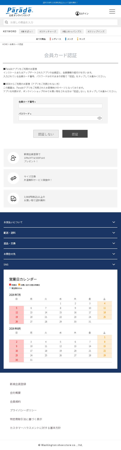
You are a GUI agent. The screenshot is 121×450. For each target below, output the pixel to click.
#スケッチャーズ (48, 31)
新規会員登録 (18, 384)
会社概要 (15, 393)
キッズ (80, 39)
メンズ (68, 39)
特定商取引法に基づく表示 (26, 419)
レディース (55, 39)
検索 (6, 22)
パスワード (25, 113)
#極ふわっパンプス (72, 31)
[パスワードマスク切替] (99, 118)
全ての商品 (41, 39)
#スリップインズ (96, 31)
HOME (5, 44)
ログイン (84, 13)
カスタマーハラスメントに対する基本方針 (35, 428)
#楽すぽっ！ (27, 31)
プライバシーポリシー (23, 410)
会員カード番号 (28, 101)
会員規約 (15, 401)
